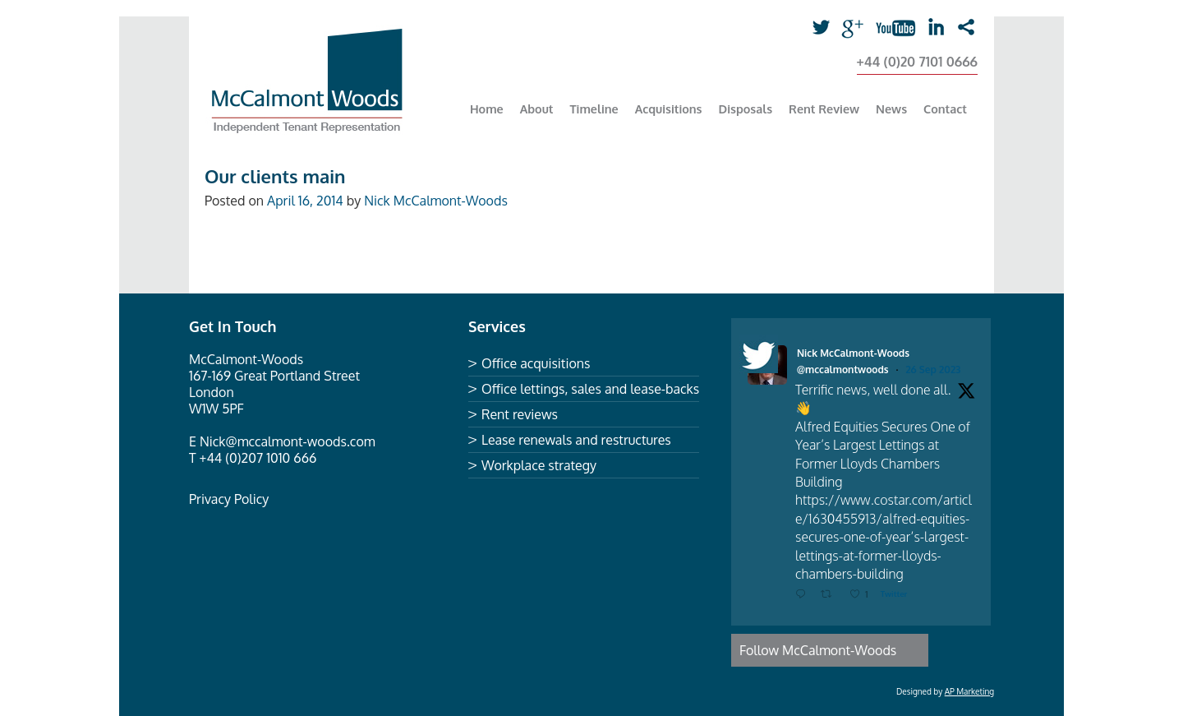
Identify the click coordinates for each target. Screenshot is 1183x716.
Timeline (594, 108)
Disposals (746, 108)
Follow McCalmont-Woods (817, 650)
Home (487, 108)
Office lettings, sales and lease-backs (590, 389)
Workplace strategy (538, 465)
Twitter (826, 27)
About (537, 108)
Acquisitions (668, 108)
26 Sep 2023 (932, 369)
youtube (887, 27)
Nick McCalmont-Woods (436, 200)
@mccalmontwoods (843, 369)
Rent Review (824, 108)
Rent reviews (519, 414)
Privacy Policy (229, 499)
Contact (945, 108)
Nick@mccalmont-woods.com (287, 441)
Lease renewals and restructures (576, 440)
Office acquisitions (535, 363)
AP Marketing (969, 691)
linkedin (935, 27)
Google (857, 27)
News (891, 108)
